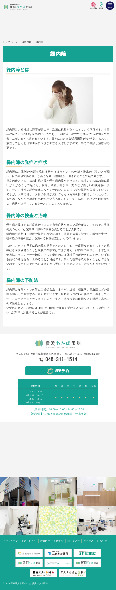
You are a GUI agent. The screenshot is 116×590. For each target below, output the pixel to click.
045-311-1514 (61, 359)
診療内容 (45, 540)
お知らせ (102, 540)
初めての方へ (29, 540)
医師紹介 (59, 540)
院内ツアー (74, 540)
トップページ (10, 540)
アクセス (88, 540)
